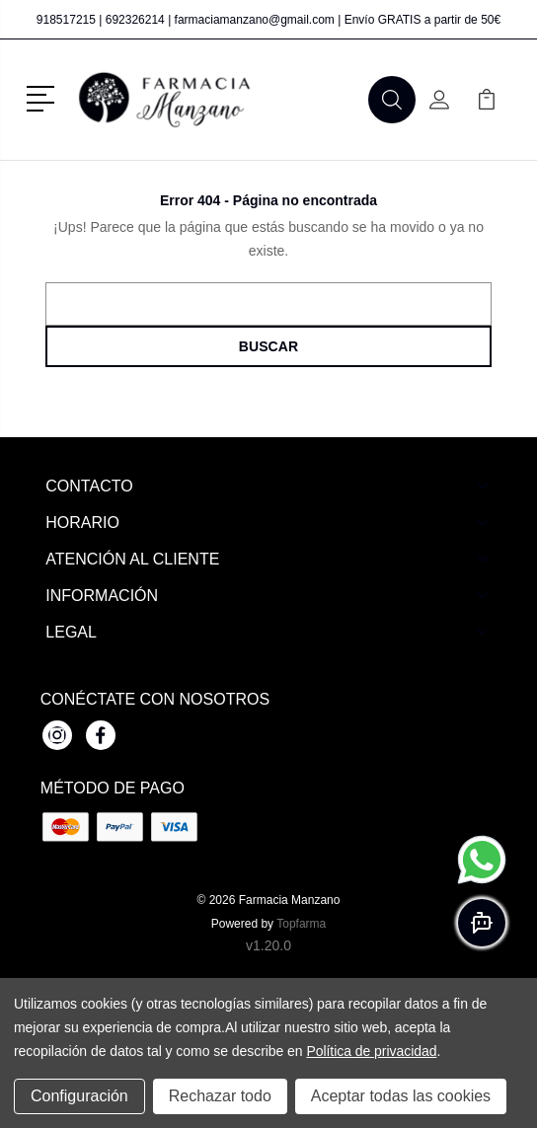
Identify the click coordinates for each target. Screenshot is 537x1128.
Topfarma (301, 924)
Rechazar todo (220, 1096)
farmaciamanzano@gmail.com (255, 20)
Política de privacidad (371, 1051)
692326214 (135, 20)
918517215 (66, 20)
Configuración (79, 1096)
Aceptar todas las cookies (401, 1096)
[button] (44, 97)
